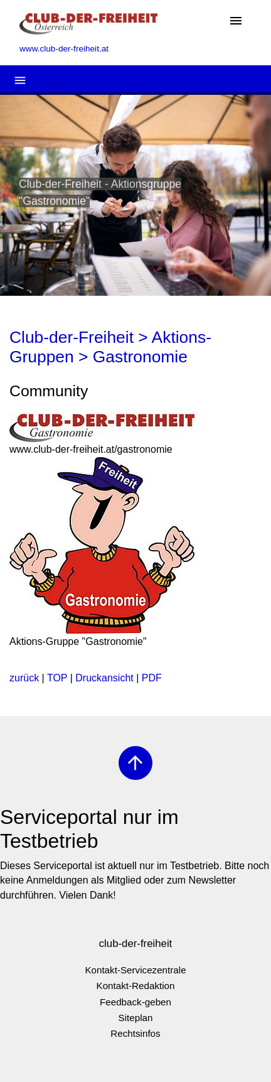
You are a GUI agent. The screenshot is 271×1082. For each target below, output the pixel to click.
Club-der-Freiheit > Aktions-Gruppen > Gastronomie (110, 347)
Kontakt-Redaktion (136, 985)
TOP (57, 678)
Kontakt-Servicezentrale (135, 970)
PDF (152, 678)
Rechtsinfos (135, 1033)
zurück (24, 678)
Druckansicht (104, 678)
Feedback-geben (135, 1002)
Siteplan (136, 1017)
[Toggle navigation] (236, 21)
